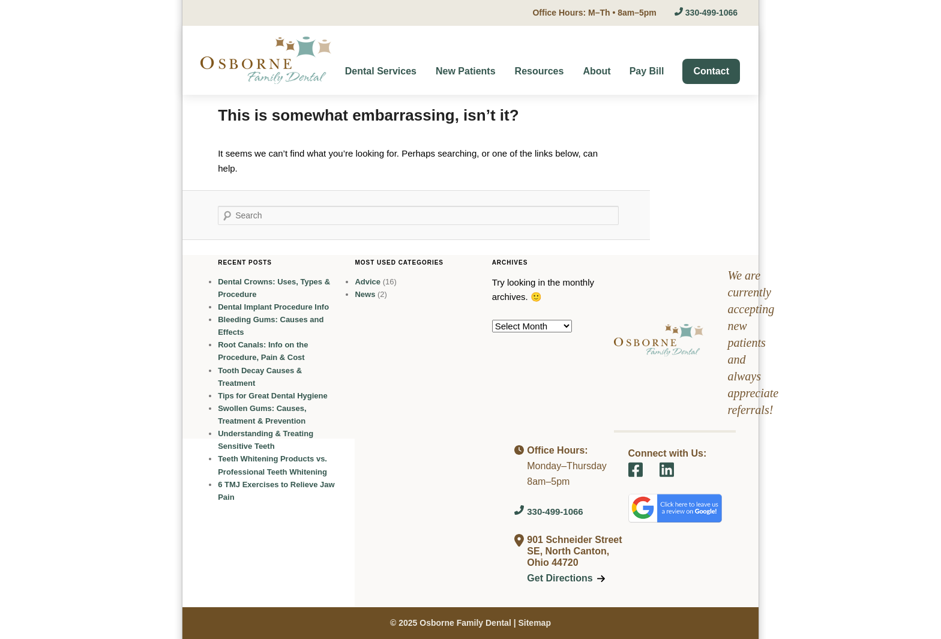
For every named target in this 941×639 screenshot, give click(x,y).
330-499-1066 (706, 12)
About (596, 71)
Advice (367, 281)
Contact (711, 71)
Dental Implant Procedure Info (273, 306)
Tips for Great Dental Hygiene (273, 395)
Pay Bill (647, 71)
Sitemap (534, 623)
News (365, 294)
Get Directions (565, 578)
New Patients (466, 71)
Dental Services (380, 71)
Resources (539, 71)
